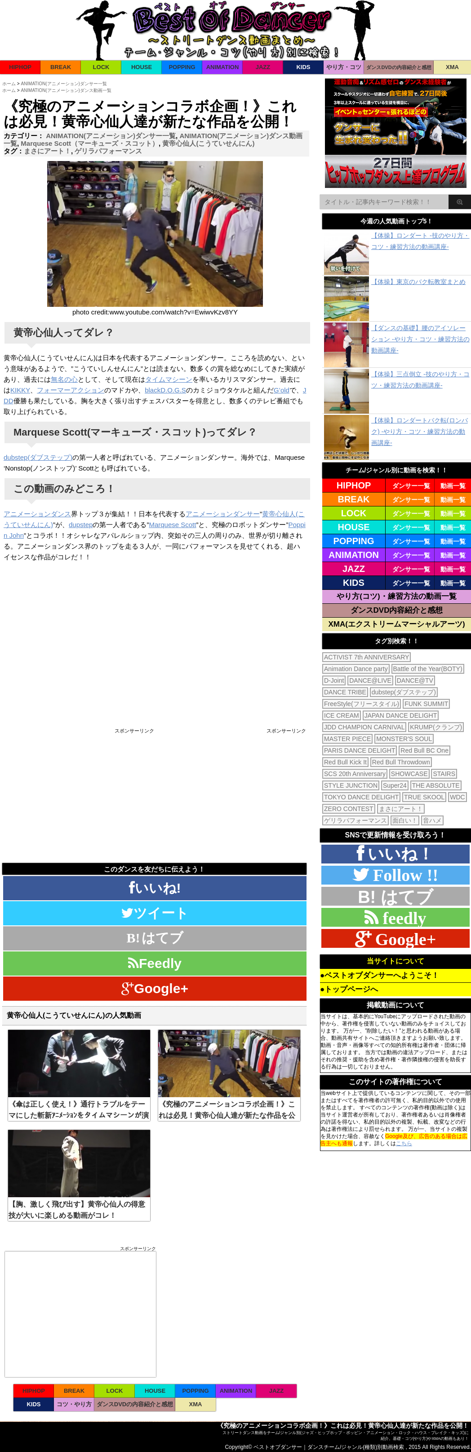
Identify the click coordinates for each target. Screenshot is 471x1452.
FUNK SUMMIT (426, 703)
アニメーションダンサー (223, 514)
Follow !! (403, 875)
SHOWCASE (409, 773)
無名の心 (64, 379)
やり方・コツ (343, 67)
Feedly (155, 963)
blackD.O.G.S (165, 390)
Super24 (395, 785)
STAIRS (444, 773)
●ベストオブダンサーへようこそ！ (379, 975)
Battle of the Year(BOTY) (427, 668)
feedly (402, 918)
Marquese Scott (172, 524)
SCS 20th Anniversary (355, 773)
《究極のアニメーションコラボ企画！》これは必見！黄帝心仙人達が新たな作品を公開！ (227, 1115)
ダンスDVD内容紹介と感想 (397, 610)
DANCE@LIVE (370, 680)
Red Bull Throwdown (401, 762)
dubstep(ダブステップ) (38, 457)
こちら (404, 1143)
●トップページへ (349, 989)
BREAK (60, 67)
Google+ (154, 988)
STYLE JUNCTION (351, 785)
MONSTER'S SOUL (404, 738)
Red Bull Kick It (345, 762)
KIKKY (20, 390)
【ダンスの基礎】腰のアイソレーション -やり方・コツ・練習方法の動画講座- (420, 339)
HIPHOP (20, 67)
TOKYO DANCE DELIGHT (361, 797)
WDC (457, 797)
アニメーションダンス (37, 514)
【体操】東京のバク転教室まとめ (418, 281)
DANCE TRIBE (345, 692)
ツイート (155, 913)
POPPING (182, 67)
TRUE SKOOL (424, 797)
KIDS (303, 67)
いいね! (155, 888)
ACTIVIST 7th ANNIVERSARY (366, 657)
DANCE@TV (415, 680)
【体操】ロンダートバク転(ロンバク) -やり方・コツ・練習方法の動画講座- (419, 431)
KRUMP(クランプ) (436, 727)
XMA (452, 67)
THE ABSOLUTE (436, 785)
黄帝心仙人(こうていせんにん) (208, 143)
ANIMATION (222, 67)
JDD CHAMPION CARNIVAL (364, 727)
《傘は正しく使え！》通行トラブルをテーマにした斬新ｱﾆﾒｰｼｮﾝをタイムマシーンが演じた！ (79, 1115)
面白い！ (405, 820)
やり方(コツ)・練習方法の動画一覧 (396, 596)
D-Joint (334, 680)
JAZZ (263, 67)
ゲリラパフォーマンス (108, 151)
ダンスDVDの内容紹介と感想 (398, 67)
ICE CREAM (341, 715)
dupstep (81, 524)
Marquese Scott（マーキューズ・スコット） (90, 143)
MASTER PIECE (347, 738)
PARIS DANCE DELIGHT (359, 750)
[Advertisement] (78, 796)
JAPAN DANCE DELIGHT (400, 715)
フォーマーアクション (70, 390)
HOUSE (141, 67)
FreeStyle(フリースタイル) (361, 703)
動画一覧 (453, 485)
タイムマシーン (168, 379)
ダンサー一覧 (411, 485)
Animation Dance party (356, 668)
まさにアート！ (47, 151)
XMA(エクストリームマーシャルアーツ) (396, 624)
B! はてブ (395, 897)
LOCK (101, 67)
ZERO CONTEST (348, 808)
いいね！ (399, 854)
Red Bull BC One (424, 750)
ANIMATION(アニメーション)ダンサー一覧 (111, 136)
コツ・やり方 (74, 1404)
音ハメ (432, 820)
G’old (281, 390)
